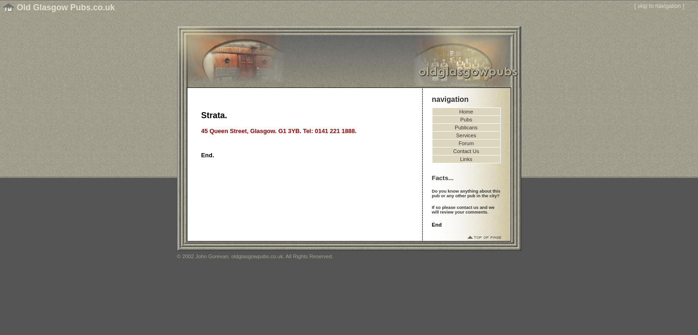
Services (466, 135)
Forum (466, 143)
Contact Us (466, 151)
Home (466, 111)
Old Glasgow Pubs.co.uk (66, 7)
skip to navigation (659, 6)
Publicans (466, 127)
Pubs (466, 119)
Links (466, 159)
